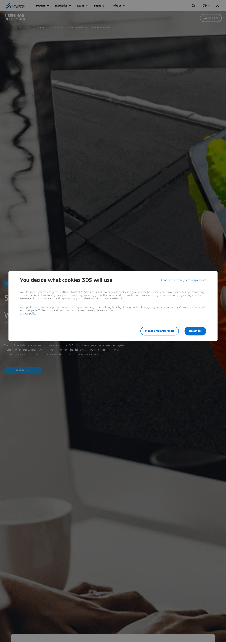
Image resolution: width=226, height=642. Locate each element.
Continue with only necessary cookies (183, 280)
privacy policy (28, 313)
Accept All (195, 330)
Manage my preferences (159, 330)
